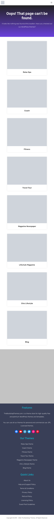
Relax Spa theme (27, 444)
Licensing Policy (27, 500)
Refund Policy (27, 496)
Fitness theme (27, 452)
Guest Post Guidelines (27, 504)
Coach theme (27, 448)
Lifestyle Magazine (27, 265)
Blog (27, 342)
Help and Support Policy (27, 484)
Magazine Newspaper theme (27, 460)
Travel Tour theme (27, 456)
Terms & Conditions (27, 488)
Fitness (27, 149)
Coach (27, 111)
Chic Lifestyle (27, 303)
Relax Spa (27, 72)
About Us (27, 480)
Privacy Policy (27, 492)
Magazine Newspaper (27, 226)
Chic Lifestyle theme (27, 464)
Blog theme (27, 468)
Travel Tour (27, 188)
